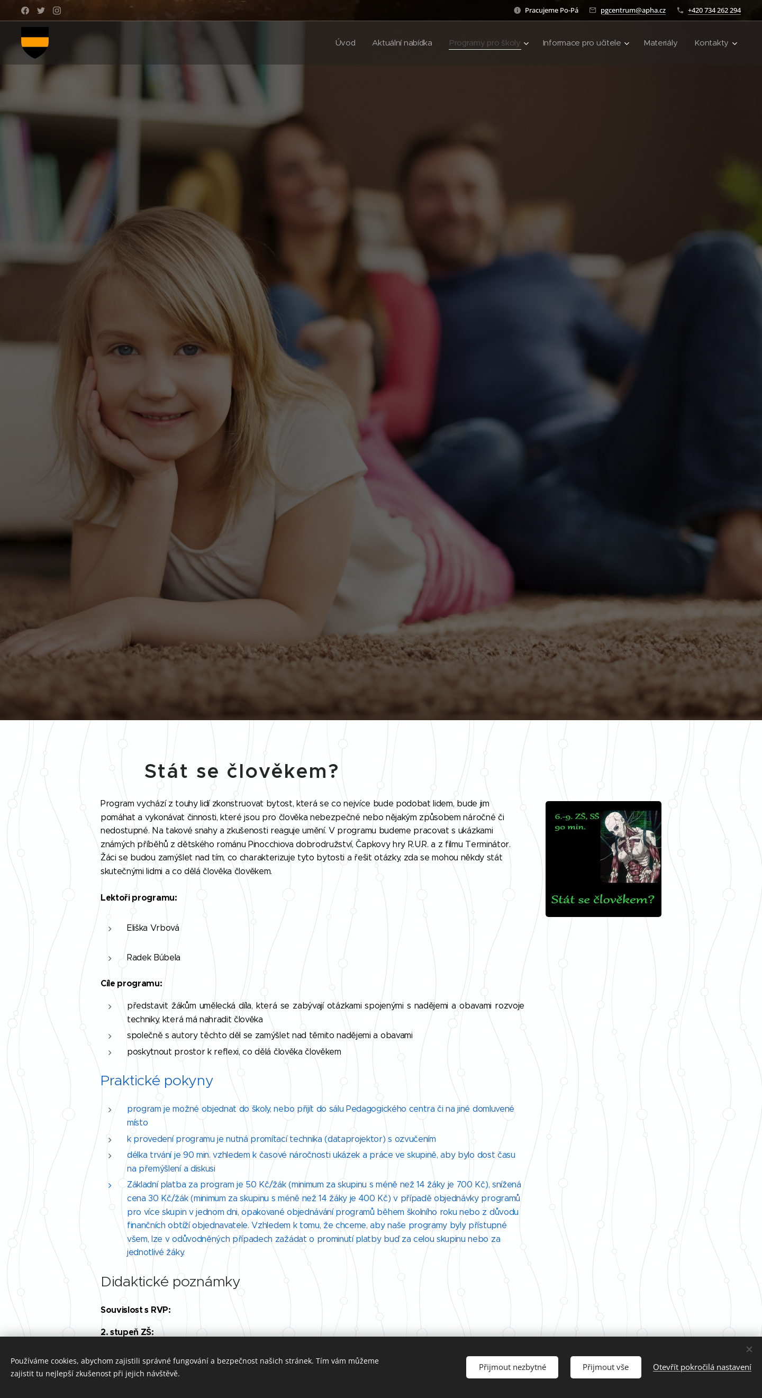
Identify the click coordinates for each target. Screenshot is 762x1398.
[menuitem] (337, 43)
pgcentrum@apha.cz (633, 10)
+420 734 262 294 (714, 10)
